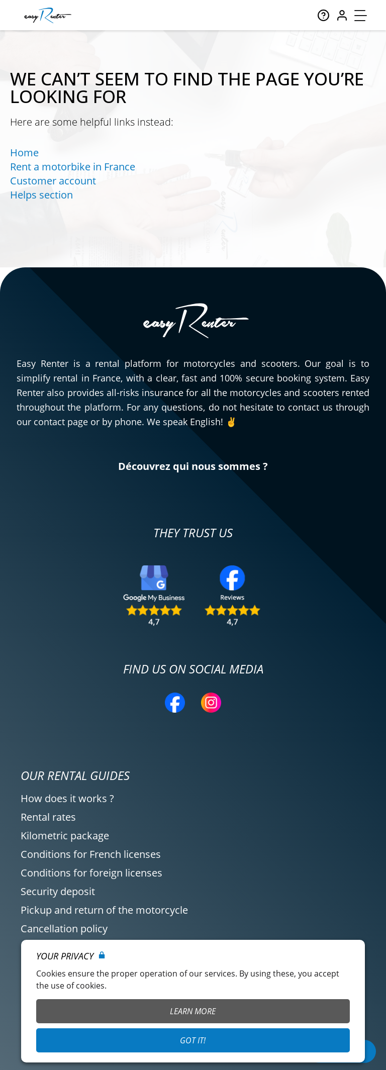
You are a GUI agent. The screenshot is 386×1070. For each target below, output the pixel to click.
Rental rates (48, 817)
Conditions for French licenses (91, 854)
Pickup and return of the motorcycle (104, 910)
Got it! (193, 1040)
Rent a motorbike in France (72, 166)
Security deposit (58, 891)
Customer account (53, 180)
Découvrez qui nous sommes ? (193, 466)
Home (24, 152)
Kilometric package (65, 835)
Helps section (41, 195)
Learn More (193, 1011)
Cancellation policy (64, 928)
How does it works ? (67, 798)
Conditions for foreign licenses (91, 873)
